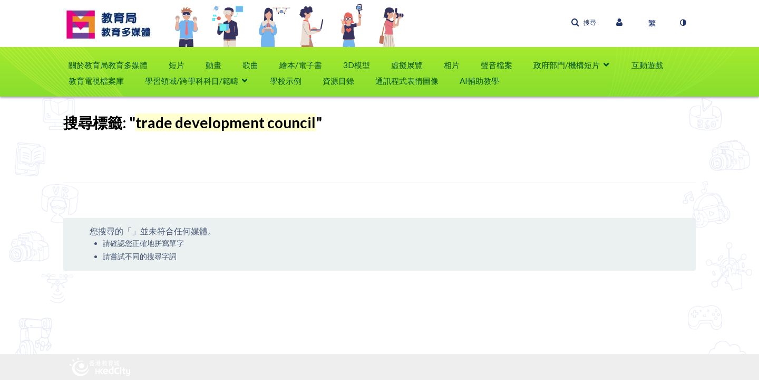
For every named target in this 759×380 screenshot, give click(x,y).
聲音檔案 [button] (496, 65)
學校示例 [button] (285, 81)
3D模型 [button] (356, 65)
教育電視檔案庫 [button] (96, 81)
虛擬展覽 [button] (407, 65)
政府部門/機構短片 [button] (566, 65)
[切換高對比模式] (682, 22)
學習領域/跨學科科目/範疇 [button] (191, 81)
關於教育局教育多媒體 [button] (108, 65)
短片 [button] (176, 65)
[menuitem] (113, 65)
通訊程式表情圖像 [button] (407, 81)
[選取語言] (652, 22)
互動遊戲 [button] (647, 65)
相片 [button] (452, 65)
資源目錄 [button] (338, 81)
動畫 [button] (213, 65)
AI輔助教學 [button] (479, 81)
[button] (583, 22)
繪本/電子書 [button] (300, 65)
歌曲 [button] (250, 65)
